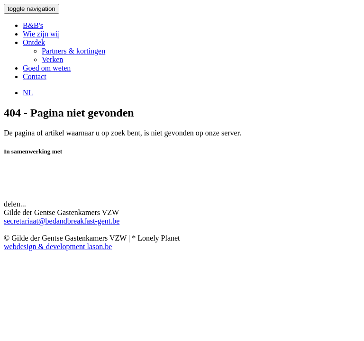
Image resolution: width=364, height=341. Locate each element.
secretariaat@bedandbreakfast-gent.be (61, 221)
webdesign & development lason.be (58, 246)
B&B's (33, 25)
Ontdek (34, 42)
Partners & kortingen (73, 51)
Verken (52, 59)
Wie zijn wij (41, 34)
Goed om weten (47, 68)
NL (28, 93)
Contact (34, 76)
